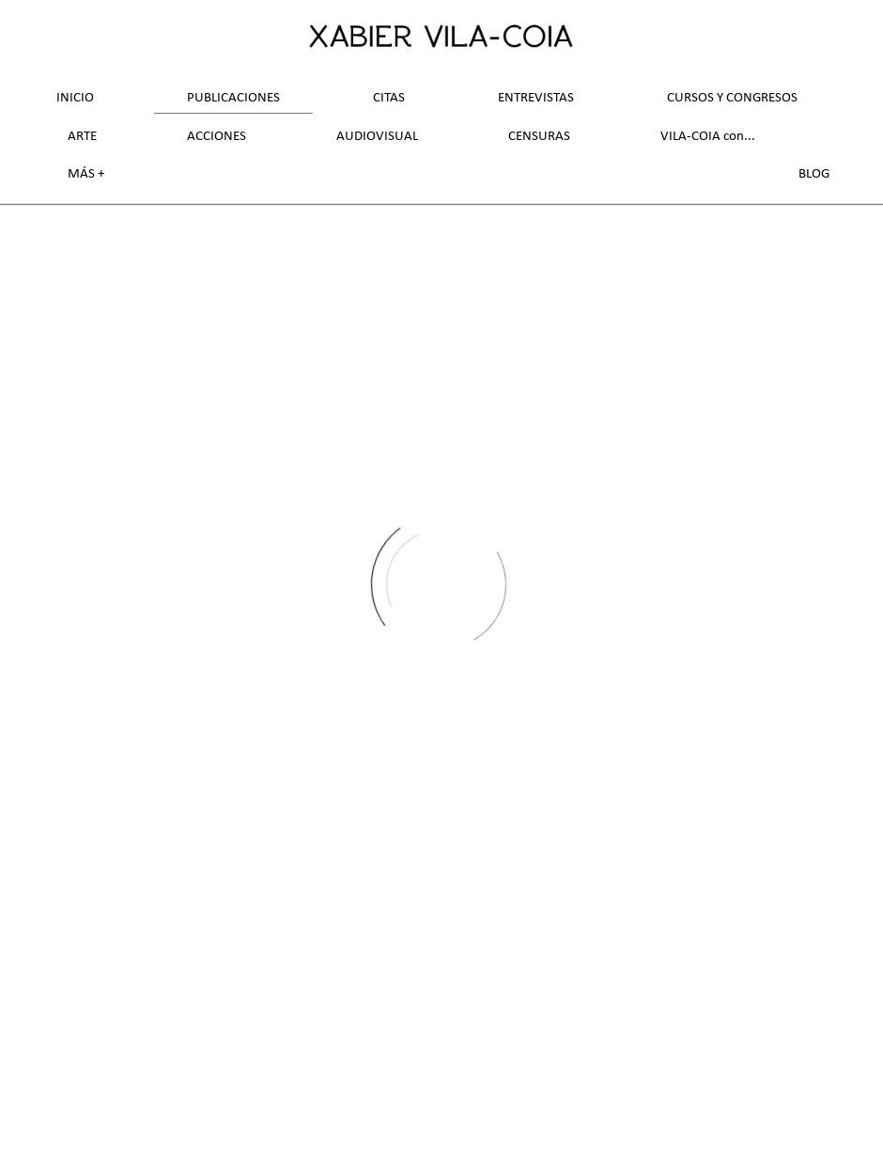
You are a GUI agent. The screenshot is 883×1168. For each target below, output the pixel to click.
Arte (82, 137)
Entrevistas (536, 98)
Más (83, 174)
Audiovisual (377, 137)
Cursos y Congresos (732, 98)
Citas (389, 98)
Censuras (539, 137)
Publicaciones (233, 98)
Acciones (216, 137)
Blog (813, 174)
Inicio (75, 98)
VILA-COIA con (702, 137)
